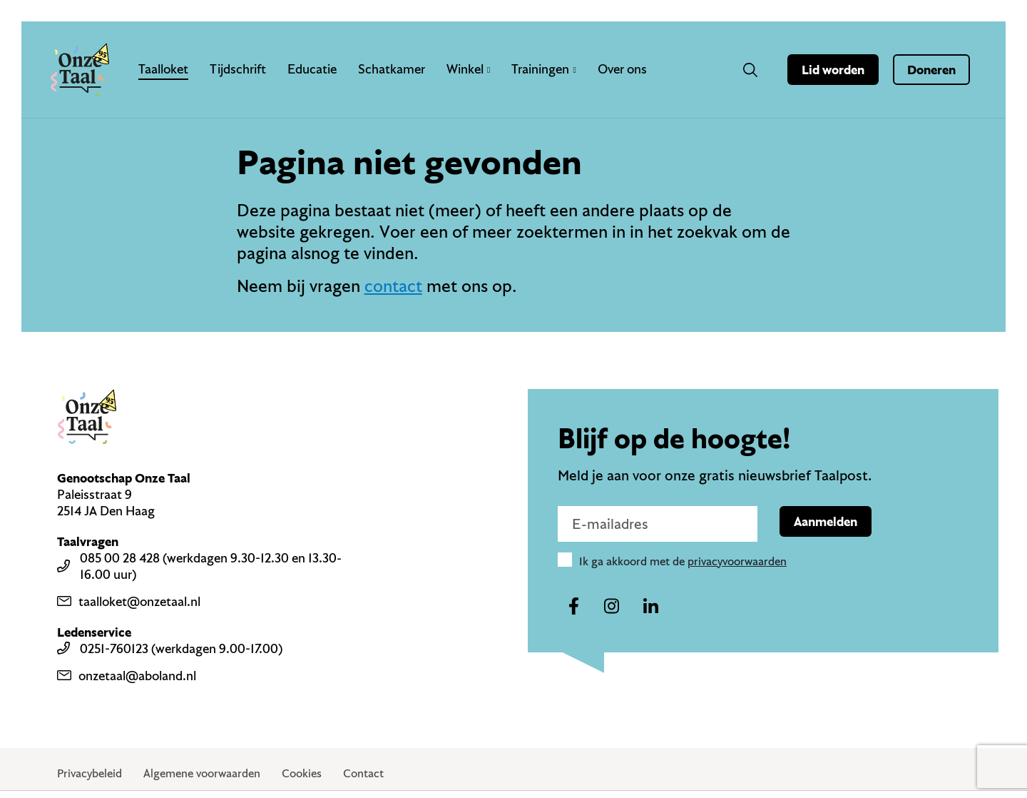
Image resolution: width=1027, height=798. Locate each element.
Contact (363, 773)
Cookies (302, 773)
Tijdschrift (238, 69)
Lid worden (833, 69)
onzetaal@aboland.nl (126, 675)
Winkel (468, 69)
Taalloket (163, 69)
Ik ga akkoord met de (683, 561)
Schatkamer (391, 69)
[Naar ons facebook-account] (573, 606)
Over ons (622, 69)
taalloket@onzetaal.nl (128, 601)
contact (393, 285)
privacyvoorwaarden (737, 561)
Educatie (312, 69)
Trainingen (543, 69)
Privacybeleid (89, 773)
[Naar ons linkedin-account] (650, 606)
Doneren (931, 69)
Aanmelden (825, 521)
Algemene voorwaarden (201, 773)
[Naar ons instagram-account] (612, 606)
